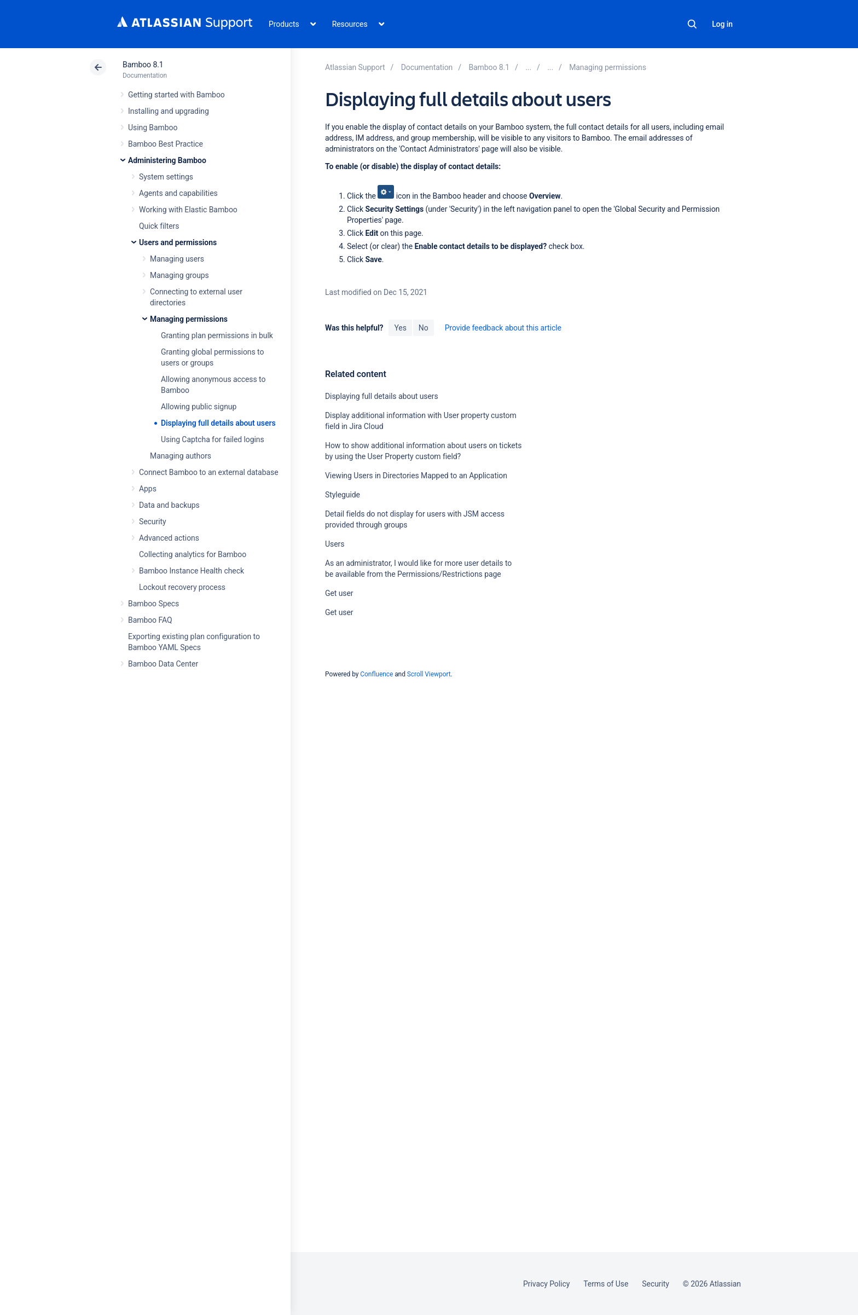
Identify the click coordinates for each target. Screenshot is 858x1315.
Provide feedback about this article (503, 327)
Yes (400, 327)
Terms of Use (605, 1283)
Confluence (376, 674)
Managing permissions (189, 319)
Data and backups (169, 505)
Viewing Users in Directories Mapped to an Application (416, 475)
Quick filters (159, 226)
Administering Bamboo (167, 160)
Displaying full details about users (218, 423)
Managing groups (179, 275)
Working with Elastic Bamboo (188, 209)
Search (692, 24)
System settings (166, 176)
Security (152, 521)
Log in (722, 24)
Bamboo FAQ (150, 620)
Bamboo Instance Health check (191, 570)
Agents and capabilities (178, 193)
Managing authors (180, 455)
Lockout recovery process (182, 587)
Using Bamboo (152, 127)
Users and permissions (178, 242)
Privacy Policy (546, 1283)
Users (334, 544)
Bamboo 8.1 (143, 64)
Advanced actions (169, 538)
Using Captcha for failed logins (212, 439)
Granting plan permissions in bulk (217, 335)
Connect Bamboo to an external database (209, 472)
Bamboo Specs (153, 603)
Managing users (177, 258)
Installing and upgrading (168, 111)
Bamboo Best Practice (165, 144)
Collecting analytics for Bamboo (192, 554)
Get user (339, 593)
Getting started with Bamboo (176, 94)
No (423, 327)
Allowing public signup (198, 406)
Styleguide (342, 494)
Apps (147, 488)
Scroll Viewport (429, 674)
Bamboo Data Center (163, 663)
